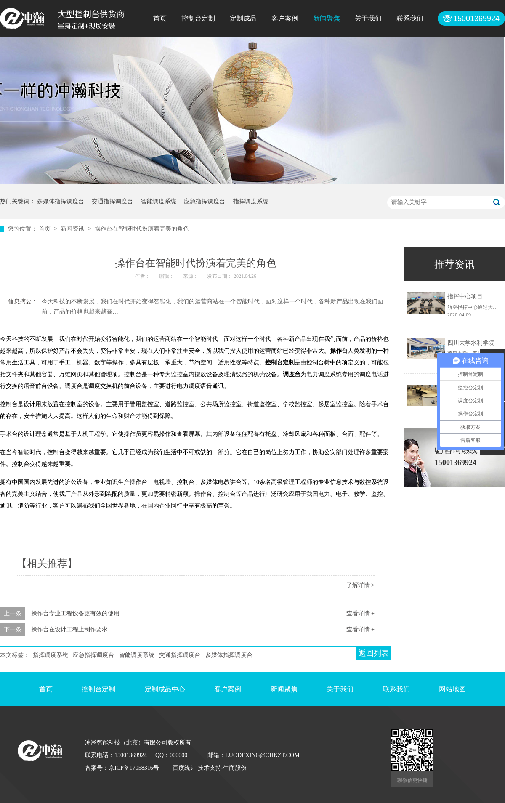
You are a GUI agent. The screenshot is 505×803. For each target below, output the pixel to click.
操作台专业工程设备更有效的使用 (75, 613)
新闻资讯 (73, 229)
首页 (160, 18)
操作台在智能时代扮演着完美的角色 (142, 229)
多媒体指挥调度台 (60, 201)
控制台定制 (198, 18)
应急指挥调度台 (204, 201)
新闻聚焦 (326, 18)
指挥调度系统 (250, 201)
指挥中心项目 (465, 296)
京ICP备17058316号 (134, 768)
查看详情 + (360, 613)
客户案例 (284, 18)
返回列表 (374, 653)
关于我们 (368, 18)
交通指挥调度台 (112, 201)
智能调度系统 (158, 201)
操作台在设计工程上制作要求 (69, 629)
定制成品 (243, 18)
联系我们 (409, 18)
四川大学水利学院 (470, 343)
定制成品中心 (165, 689)
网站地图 (452, 689)
